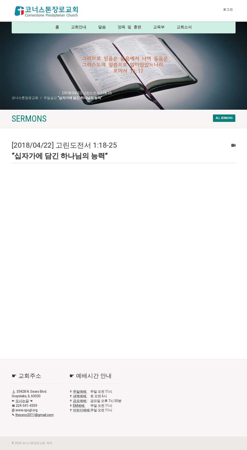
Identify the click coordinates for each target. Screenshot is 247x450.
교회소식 (184, 27)
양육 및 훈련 (129, 27)
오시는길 (22, 401)
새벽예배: (80, 396)
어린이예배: (81, 410)
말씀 (102, 27)
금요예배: (80, 401)
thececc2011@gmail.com (34, 415)
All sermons (224, 118)
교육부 (159, 27)
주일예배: (80, 391)
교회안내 (78, 27)
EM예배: (79, 406)
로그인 (228, 9)
